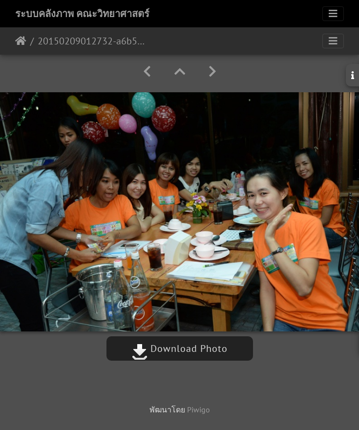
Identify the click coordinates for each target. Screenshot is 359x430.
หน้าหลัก (20, 41)
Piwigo (198, 409)
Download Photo (180, 348)
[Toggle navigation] (333, 13)
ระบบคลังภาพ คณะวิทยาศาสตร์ (82, 13)
